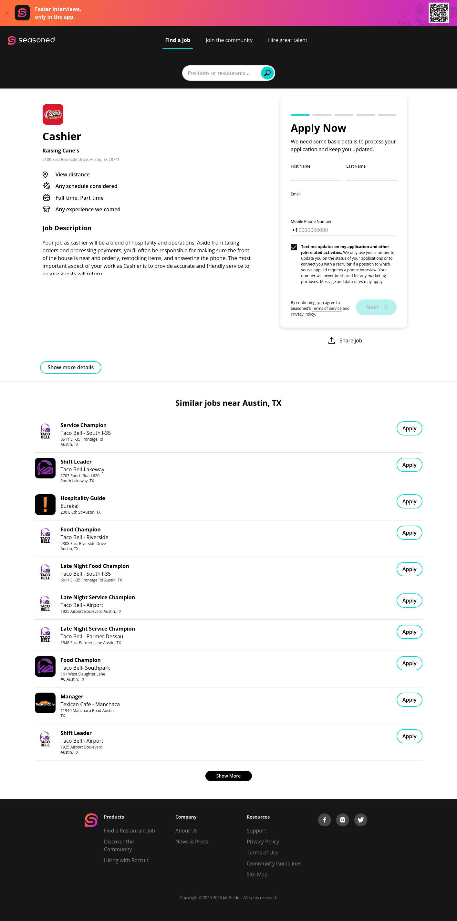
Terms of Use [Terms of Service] (262, 852)
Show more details (71, 367)
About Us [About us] (186, 830)
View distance (73, 174)
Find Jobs (328, 73)
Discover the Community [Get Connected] (119, 845)
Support (256, 830)
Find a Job (177, 40)
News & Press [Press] (191, 841)
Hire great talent (287, 40)
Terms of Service (327, 308)
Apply (409, 428)
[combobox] (145, 73)
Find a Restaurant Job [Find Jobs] (129, 830)
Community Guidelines (274, 863)
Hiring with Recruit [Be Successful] (126, 860)
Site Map (257, 874)
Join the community (229, 40)
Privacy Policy (303, 314)
